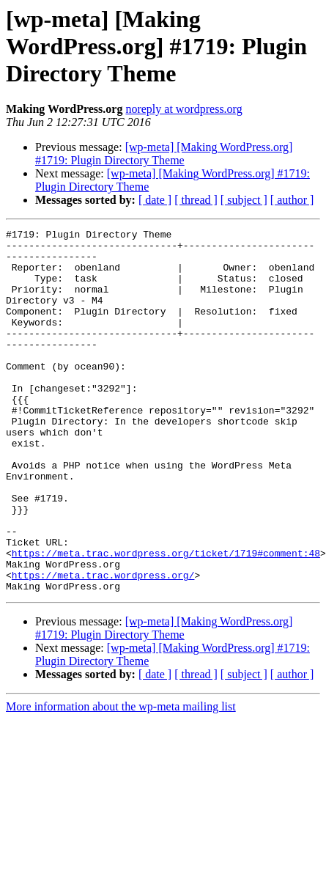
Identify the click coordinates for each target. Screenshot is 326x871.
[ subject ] (244, 200)
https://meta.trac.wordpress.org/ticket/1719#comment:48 (166, 618)
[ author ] (292, 200)
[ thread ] (196, 200)
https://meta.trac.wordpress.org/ (103, 645)
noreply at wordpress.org (183, 109)
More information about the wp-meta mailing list (121, 779)
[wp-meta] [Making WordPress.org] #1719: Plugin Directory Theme (163, 153)
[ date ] (154, 200)
